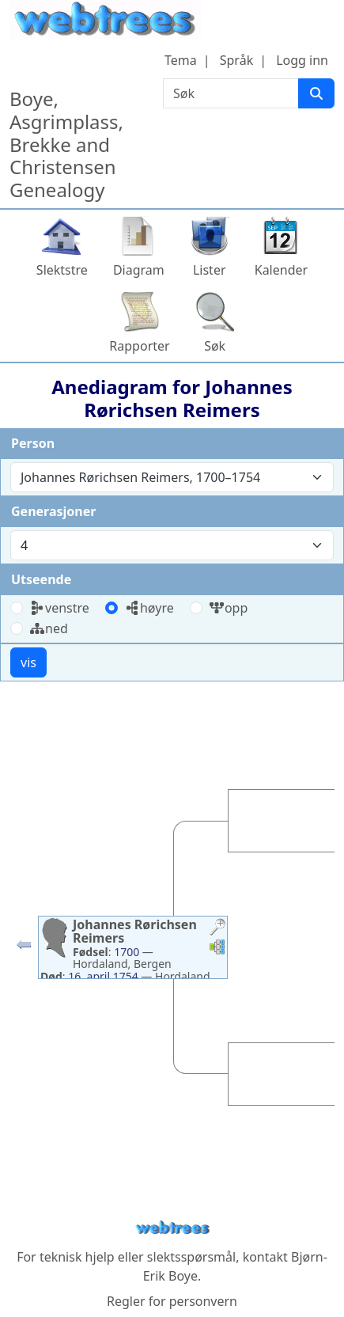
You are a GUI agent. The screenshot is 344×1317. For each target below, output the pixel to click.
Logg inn (302, 60)
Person (33, 443)
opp (228, 608)
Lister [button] (209, 270)
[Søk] (316, 93)
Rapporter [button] (139, 346)
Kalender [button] (281, 270)
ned (48, 628)
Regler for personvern (172, 1301)
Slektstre (62, 270)
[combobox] (172, 477)
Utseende (41, 579)
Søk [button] (214, 346)
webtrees (172, 1228)
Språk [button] (236, 60)
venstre (59, 608)
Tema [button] (180, 60)
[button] (24, 948)
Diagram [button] (138, 270)
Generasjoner (53, 511)
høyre (149, 608)
